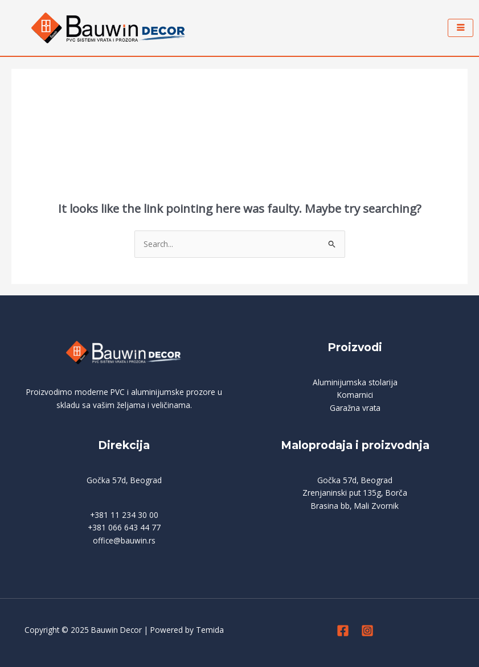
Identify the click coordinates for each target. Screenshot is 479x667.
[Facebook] (343, 630)
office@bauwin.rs (124, 540)
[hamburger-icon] (460, 28)
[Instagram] (367, 630)
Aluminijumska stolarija (355, 382)
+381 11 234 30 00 (124, 514)
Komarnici (355, 394)
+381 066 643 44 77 (124, 527)
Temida (210, 629)
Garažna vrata (355, 407)
